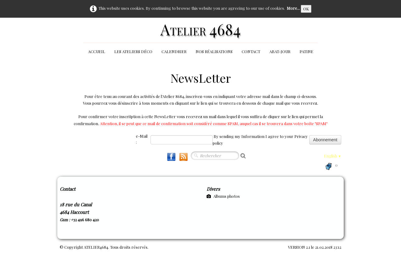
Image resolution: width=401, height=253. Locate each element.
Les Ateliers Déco (133, 51)
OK (306, 8)
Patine (306, 51)
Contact (251, 51)
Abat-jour (279, 51)
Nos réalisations (214, 51)
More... (293, 8)
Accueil (96, 51)
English (332, 155)
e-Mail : (141, 139)
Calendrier (173, 51)
